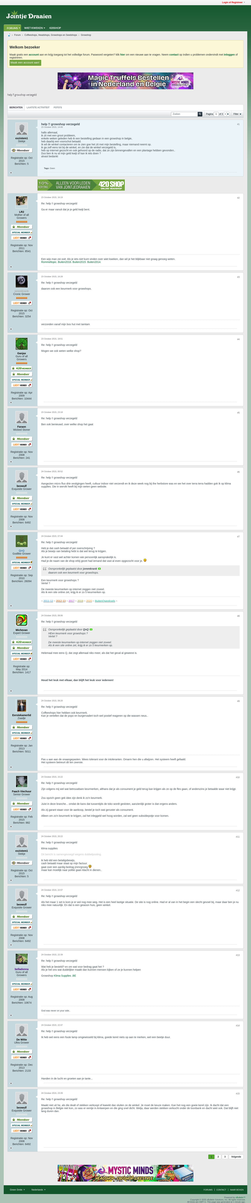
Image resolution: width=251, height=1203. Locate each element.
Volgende (236, 1156)
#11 (238, 837)
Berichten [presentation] (16, 107)
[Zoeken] (186, 114)
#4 (238, 339)
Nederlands (39, 1189)
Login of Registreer (233, 2)
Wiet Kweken (33, 27)
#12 (238, 890)
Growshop (86, 35)
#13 (238, 955)
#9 (238, 701)
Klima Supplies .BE (65, 975)
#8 (238, 616)
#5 (238, 412)
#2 (238, 198)
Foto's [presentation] (58, 107)
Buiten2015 (79, 262)
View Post (99, 569)
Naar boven (237, 1190)
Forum (17, 35)
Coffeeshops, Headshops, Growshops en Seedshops (50, 35)
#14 (238, 1025)
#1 (238, 124)
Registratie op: (19, 157)
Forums (12, 28)
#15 (238, 1093)
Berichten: (20, 163)
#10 (238, 777)
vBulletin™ (240, 1197)
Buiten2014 (94, 262)
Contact (221, 1190)
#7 (238, 536)
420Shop (55, 27)
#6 (238, 472)
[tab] (16, 107)
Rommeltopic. (49, 262)
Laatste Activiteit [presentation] (38, 107)
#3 (238, 277)
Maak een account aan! (25, 62)
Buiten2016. (65, 262)
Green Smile (17, 1189)
